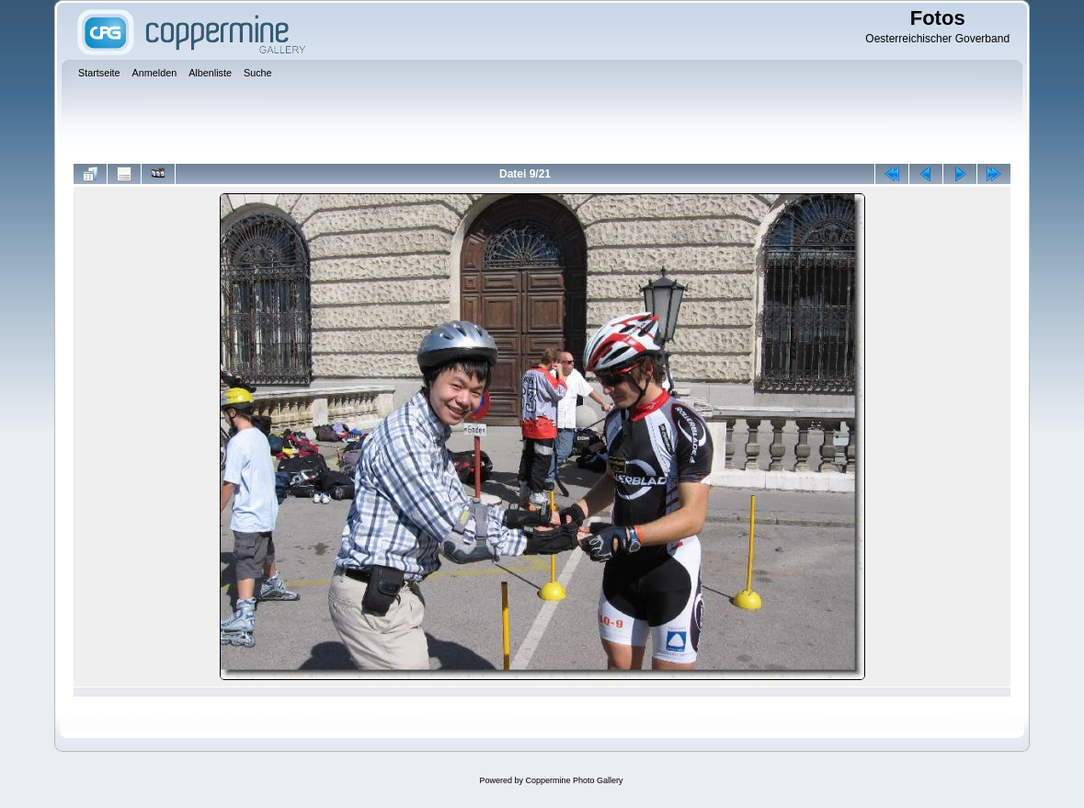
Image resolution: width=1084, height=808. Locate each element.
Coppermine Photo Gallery (573, 780)
